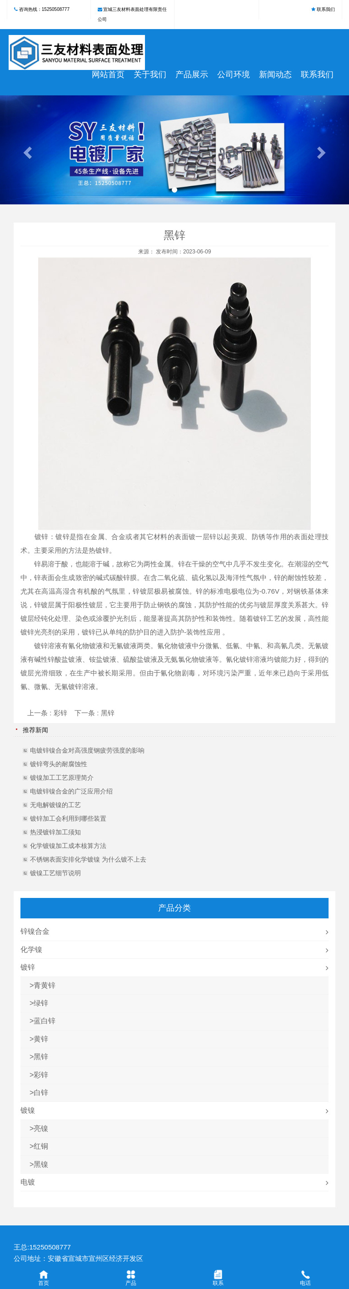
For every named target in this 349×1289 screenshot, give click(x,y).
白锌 (41, 1092)
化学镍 (31, 949)
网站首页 (108, 74)
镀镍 (27, 1110)
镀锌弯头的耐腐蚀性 (58, 764)
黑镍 (41, 1164)
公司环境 (233, 74)
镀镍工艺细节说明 (55, 873)
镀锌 (42, 536)
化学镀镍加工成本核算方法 (68, 845)
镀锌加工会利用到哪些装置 (68, 818)
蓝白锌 (44, 1021)
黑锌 (108, 713)
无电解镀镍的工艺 (55, 804)
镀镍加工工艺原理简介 (62, 777)
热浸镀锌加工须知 (55, 832)
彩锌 (60, 713)
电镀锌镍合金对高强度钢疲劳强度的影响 (87, 750)
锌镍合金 (35, 931)
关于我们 (150, 74)
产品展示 (191, 74)
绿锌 (41, 1003)
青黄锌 (44, 985)
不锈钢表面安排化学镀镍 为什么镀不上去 (88, 859)
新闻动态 (275, 74)
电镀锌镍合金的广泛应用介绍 (71, 791)
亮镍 (41, 1128)
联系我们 (326, 9)
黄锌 (41, 1039)
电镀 (27, 1182)
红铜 (41, 1146)
